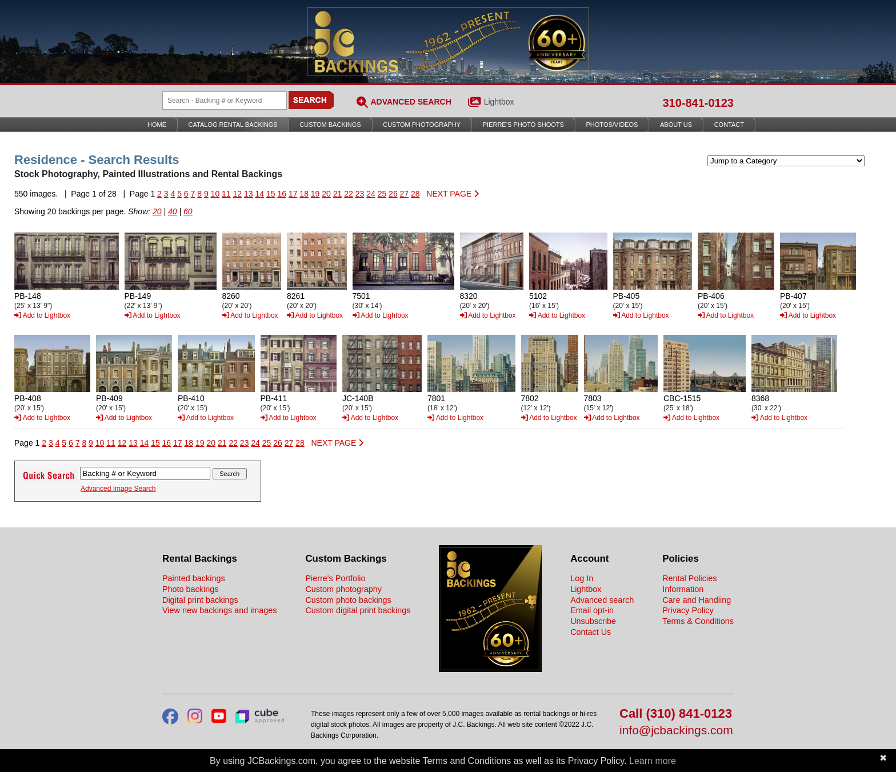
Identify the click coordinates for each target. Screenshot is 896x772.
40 (172, 211)
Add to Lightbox (42, 315)
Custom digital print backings (357, 610)
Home (156, 124)
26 (393, 193)
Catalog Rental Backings (233, 124)
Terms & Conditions (698, 621)
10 (215, 193)
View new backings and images (219, 610)
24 (370, 193)
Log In (581, 578)
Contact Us (590, 632)
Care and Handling (696, 600)
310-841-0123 (698, 103)
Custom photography (343, 589)
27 (404, 193)
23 (360, 193)
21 (337, 193)
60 (188, 211)
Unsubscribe (593, 621)
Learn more (652, 761)
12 (237, 193)
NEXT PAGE (452, 193)
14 (259, 193)
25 (382, 193)
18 (304, 193)
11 (226, 193)
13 (248, 193)
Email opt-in (592, 610)
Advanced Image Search (118, 489)
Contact (729, 124)
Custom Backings (330, 124)
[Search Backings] (224, 100)
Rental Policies (689, 578)
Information (682, 589)
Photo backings (190, 589)
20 (326, 193)
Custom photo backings (348, 600)
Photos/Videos (612, 124)
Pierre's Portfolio (335, 578)
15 (270, 193)
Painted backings (193, 578)
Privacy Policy (688, 610)
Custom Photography (422, 124)
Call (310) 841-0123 (675, 714)
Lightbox (499, 101)
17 (293, 193)
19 (315, 193)
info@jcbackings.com (676, 730)
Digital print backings (200, 600)
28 (415, 193)
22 (348, 193)
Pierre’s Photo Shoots (523, 124)
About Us (676, 124)
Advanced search (602, 600)
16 (281, 193)
